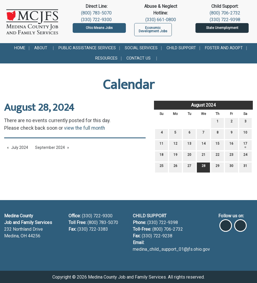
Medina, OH (16, 235)
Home (19, 48)
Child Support (181, 48)
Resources (106, 58)
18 (161, 156)
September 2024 (50, 147)
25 (161, 167)
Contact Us (138, 58)
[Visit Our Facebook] (225, 223)
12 (175, 145)
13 (189, 145)
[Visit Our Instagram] (240, 223)
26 (175, 167)
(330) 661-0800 (160, 19)
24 (245, 156)
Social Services (141, 48)
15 (217, 145)
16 (231, 145)
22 (217, 156)
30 (231, 167)
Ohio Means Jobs (99, 28)
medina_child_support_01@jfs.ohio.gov (171, 249)
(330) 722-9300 (96, 19)
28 (203, 167)
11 (161, 145)
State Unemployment (222, 28)
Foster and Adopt (224, 48)
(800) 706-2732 (225, 13)
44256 (34, 235)
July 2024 (19, 147)
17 (245, 145)
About (40, 48)
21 (203, 156)
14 (203, 145)
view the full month (84, 128)
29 (217, 167)
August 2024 (203, 105)
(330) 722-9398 (225, 19)
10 (245, 134)
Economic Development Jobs (153, 29)
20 (189, 156)
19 (175, 156)
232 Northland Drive (23, 229)
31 (245, 167)
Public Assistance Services (87, 48)
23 (231, 156)
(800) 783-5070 (96, 13)
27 (189, 167)
